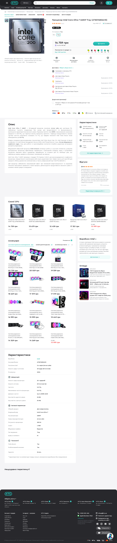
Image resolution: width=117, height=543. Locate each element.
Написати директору (105, 515)
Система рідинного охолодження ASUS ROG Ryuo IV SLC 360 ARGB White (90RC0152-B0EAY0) (58, 266)
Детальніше (94, 257)
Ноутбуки (7, 519)
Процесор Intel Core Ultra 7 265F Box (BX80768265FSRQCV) (78, 220)
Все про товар (9, 14)
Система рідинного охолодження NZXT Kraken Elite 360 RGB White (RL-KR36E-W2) (14, 312)
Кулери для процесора (44, 245)
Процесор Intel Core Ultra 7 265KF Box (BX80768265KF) (37, 220)
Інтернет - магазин (29, 513)
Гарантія (25, 519)
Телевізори (8, 523)
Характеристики (21, 14)
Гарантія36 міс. (108, 61)
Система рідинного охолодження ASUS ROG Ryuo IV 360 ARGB (36, 265)
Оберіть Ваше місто (65, 67)
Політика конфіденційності (30, 528)
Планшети (7, 521)
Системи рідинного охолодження (21, 245)
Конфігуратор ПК (21, 7)
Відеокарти (8, 525)
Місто (26, 2)
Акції (12, 7)
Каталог (7, 7)
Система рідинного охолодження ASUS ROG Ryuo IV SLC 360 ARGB (14, 289)
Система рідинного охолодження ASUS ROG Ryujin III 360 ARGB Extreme (58, 289)
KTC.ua (14, 3)
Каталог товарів (10, 513)
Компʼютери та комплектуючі (16, 11)
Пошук (92, 3)
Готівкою (90, 113)
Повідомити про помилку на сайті (103, 519)
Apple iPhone (8, 517)
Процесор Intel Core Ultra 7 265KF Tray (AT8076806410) (16, 220)
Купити (102, 43)
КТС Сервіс (45, 513)
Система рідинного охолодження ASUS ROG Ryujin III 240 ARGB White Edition (37, 336)
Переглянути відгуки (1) (95, 191)
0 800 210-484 (84, 513)
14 (105, 52)
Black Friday (26, 530)
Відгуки (40, 14)
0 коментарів (105, 185)
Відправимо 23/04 (106, 78)
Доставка (45, 7)
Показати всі (66, 240)
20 (102, 52)
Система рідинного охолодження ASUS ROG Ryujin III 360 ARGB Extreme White (37, 289)
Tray (58, 34)
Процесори (30, 11)
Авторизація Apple (46, 517)
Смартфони (8, 515)
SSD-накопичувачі (9, 526)
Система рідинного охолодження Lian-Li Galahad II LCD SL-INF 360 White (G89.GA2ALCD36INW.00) (37, 312)
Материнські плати (62, 245)
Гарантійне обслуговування (48, 515)
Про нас (30, 7)
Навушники (8, 530)
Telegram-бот (105, 528)
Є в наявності (108, 23)
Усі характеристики (95, 153)
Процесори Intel (39, 11)
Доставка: (63, 67)
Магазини (37, 7)
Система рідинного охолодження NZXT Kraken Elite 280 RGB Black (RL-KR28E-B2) (57, 336)
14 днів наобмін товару (90, 61)
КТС (5, 11)
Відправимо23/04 (57, 61)
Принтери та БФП (9, 528)
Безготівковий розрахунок (104, 113)
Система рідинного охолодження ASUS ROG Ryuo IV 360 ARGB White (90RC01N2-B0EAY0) (15, 266)
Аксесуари (32, 14)
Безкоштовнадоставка (74, 61)
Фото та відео (66, 14)
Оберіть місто (10, 499)
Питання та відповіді (53, 14)
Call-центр (81, 518)
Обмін (58, 7)
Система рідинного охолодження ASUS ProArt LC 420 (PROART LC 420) (15, 336)
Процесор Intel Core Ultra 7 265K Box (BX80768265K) (99, 220)
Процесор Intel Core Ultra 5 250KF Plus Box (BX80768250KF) (58, 220)
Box (54, 34)
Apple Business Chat (86, 515)
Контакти (65, 7)
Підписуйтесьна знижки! (106, 533)
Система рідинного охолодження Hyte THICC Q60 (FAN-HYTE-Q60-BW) (57, 312)
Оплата (52, 7)
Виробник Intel (87, 239)
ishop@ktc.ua (102, 513)
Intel (38, 358)
